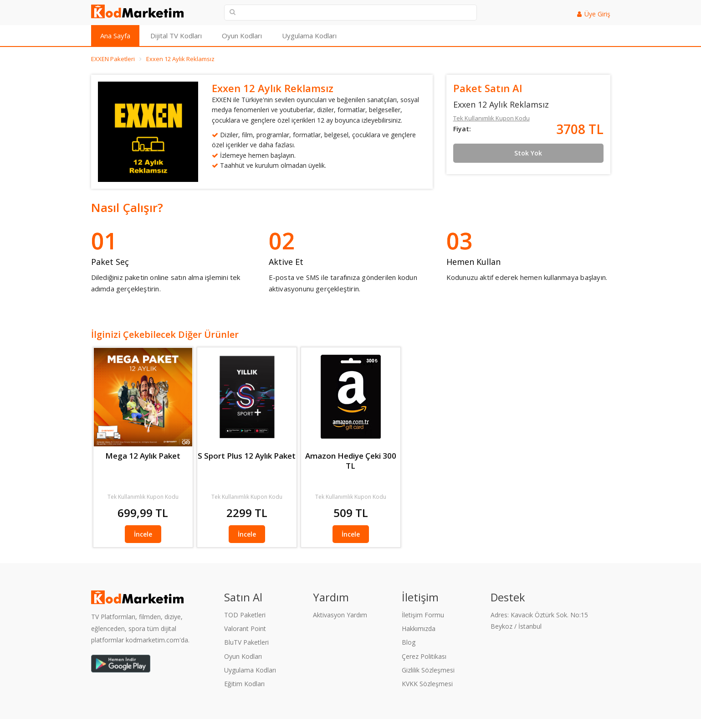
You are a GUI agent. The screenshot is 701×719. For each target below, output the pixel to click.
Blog (408, 642)
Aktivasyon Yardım (340, 614)
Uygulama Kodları (309, 35)
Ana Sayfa (115, 35)
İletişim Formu (423, 614)
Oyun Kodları (242, 35)
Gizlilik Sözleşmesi (428, 670)
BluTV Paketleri (246, 642)
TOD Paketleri (245, 614)
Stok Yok (528, 153)
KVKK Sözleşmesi (427, 683)
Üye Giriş (597, 14)
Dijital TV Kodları (176, 35)
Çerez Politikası (424, 656)
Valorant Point (245, 628)
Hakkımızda (418, 628)
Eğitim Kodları (244, 683)
